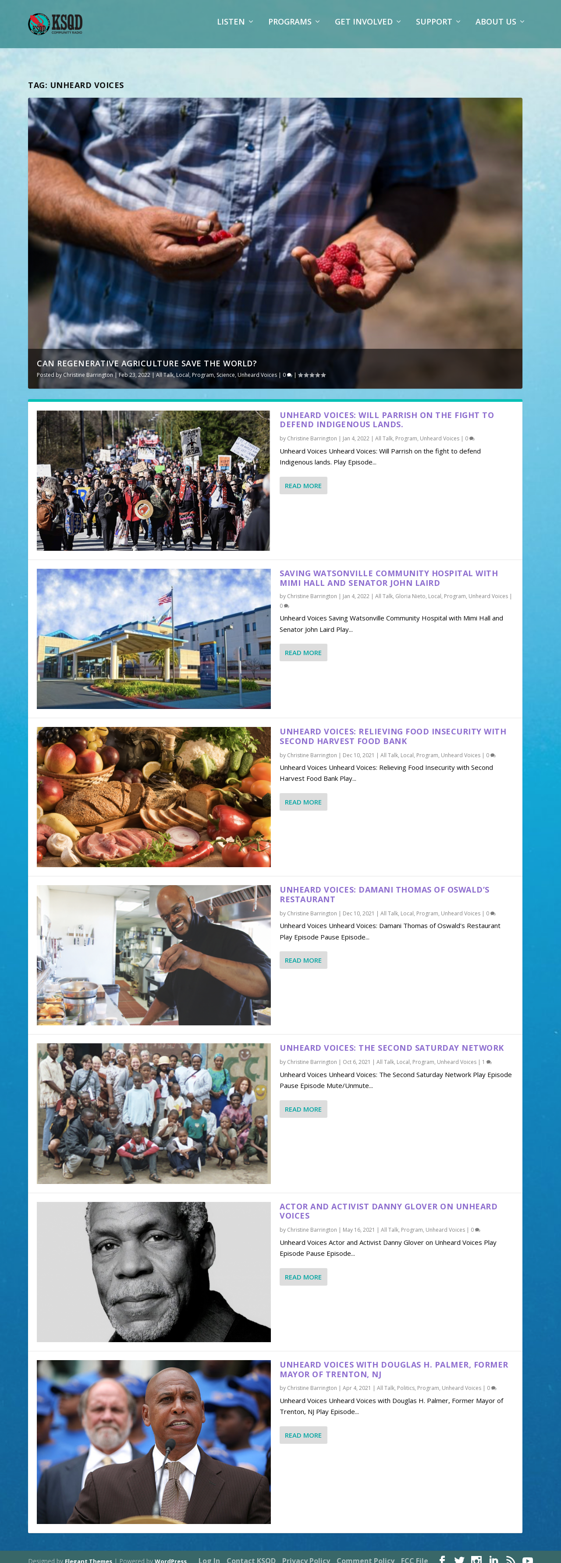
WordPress (171, 1553)
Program (203, 367)
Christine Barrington (88, 367)
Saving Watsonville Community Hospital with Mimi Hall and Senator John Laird (389, 570)
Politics (406, 1380)
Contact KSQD (251, 1553)
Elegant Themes (88, 1553)
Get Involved (364, 28)
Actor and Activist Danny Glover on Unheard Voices (388, 1203)
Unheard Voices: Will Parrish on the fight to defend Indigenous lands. (387, 411)
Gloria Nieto (410, 588)
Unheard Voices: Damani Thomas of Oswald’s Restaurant (385, 886)
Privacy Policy (306, 1553)
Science (226, 367)
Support (434, 28)
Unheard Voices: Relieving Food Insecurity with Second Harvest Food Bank (393, 728)
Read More (303, 477)
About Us (496, 28)
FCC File (414, 1553)
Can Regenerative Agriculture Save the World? (147, 355)
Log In (209, 1553)
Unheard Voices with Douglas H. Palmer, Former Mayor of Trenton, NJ (394, 1361)
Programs (290, 28)
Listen (231, 28)
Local (182, 367)
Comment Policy (365, 1553)
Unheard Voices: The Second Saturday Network (392, 1040)
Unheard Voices (257, 367)
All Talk (165, 367)
